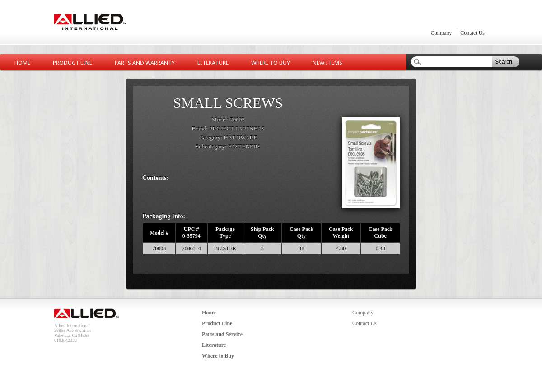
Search (503, 62)
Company (441, 33)
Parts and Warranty (145, 63)
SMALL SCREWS (228, 103)
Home (22, 63)
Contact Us (472, 33)
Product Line (72, 63)
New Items (327, 63)
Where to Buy (270, 63)
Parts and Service (222, 334)
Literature (213, 63)
